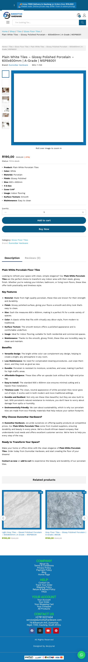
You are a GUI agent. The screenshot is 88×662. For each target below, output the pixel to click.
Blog (44, 572)
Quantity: (5, 208)
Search (82, 22)
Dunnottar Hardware (18, 65)
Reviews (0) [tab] (33, 258)
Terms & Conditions (44, 565)
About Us (44, 563)
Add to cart (44, 220)
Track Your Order (44, 585)
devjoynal (50, 646)
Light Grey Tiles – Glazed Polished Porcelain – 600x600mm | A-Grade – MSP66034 (22, 533)
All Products (44, 608)
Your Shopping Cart (44, 604)
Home (4, 47)
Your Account (44, 599)
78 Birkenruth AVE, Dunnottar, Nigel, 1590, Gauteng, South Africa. (44, 623)
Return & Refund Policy (44, 589)
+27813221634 (44, 617)
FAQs (44, 591)
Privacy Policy (44, 567)
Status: (5, 161)
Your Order (44, 602)
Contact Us (44, 582)
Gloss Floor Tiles (22, 47)
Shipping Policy (44, 587)
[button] (81, 655)
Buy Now (44, 229)
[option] (22, 516)
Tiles (11, 47)
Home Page (44, 574)
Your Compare (44, 606)
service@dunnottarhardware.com (44, 619)
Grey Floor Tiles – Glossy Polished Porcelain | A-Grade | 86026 (65, 533)
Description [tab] (12, 258)
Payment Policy (44, 570)
